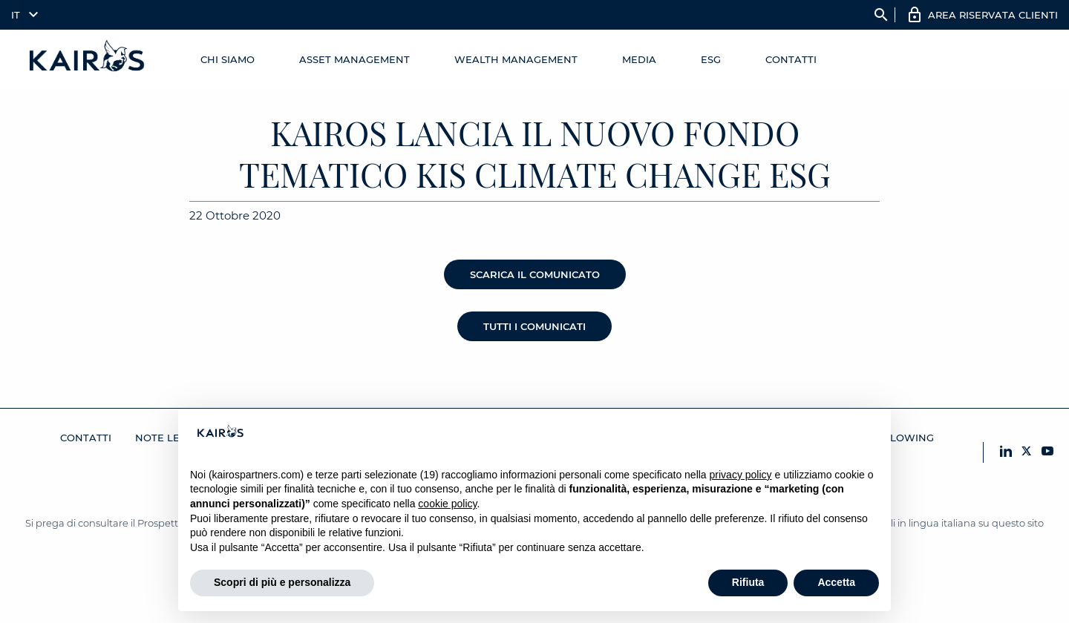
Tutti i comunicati (534, 326)
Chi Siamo (227, 59)
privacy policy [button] (741, 475)
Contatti (791, 59)
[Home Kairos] (87, 59)
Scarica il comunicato (535, 274)
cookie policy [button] (447, 504)
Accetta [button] (836, 582)
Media (639, 59)
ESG (711, 59)
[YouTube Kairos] (1047, 452)
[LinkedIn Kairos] (1006, 452)
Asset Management (354, 59)
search (881, 15)
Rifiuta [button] (748, 582)
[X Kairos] (1026, 452)
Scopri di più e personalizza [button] (282, 582)
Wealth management (516, 59)
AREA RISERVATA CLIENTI (993, 15)
